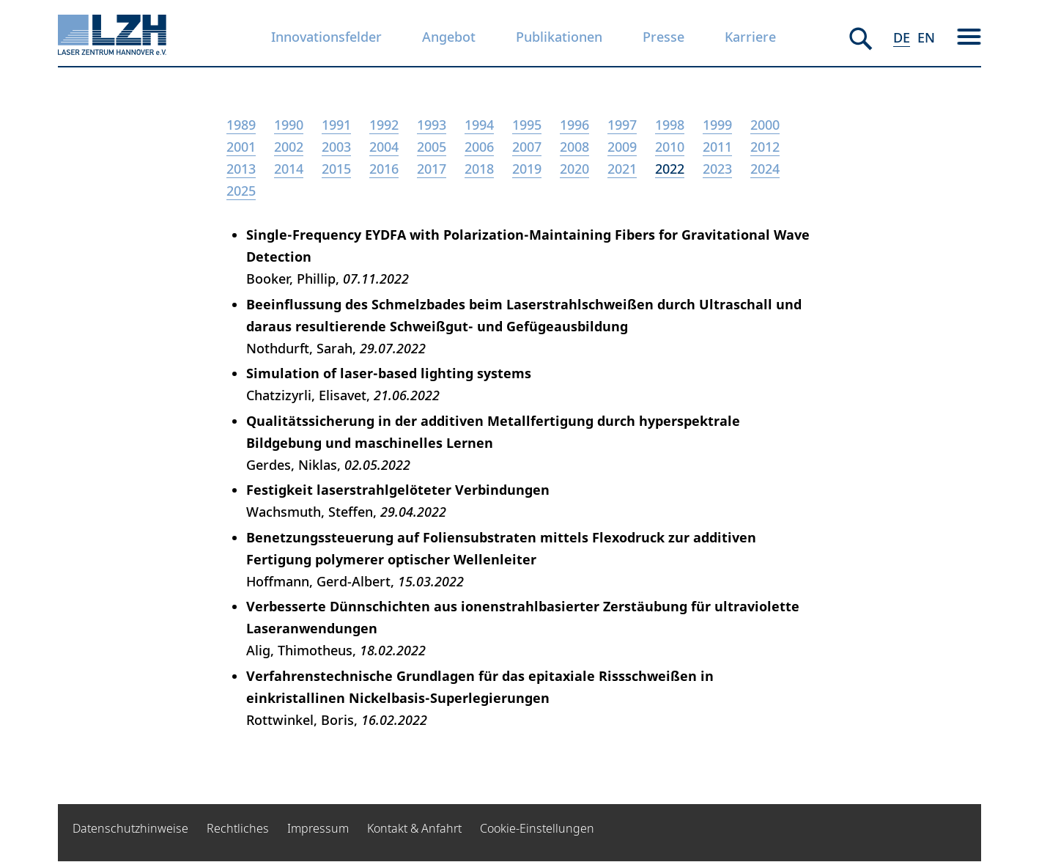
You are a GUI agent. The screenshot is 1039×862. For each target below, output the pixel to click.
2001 (241, 146)
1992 (384, 124)
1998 (669, 124)
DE (901, 37)
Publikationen (559, 36)
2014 (288, 168)
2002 (288, 146)
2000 (765, 124)
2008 (574, 146)
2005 (431, 146)
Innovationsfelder (326, 36)
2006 (479, 146)
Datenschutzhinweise (130, 828)
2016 (384, 168)
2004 (384, 146)
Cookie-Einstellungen (537, 828)
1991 (336, 124)
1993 (431, 124)
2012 (765, 146)
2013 (241, 168)
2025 (241, 190)
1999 (717, 124)
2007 (526, 146)
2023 (717, 168)
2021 (622, 168)
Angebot (449, 36)
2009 (622, 146)
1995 (526, 124)
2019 (526, 168)
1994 (479, 124)
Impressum (318, 828)
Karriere (750, 36)
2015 (336, 168)
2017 (431, 168)
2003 (336, 146)
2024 (765, 168)
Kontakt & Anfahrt (414, 828)
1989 (241, 124)
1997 (622, 124)
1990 (288, 124)
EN (926, 37)
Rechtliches (238, 828)
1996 (574, 124)
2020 (574, 168)
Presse (663, 36)
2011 (717, 146)
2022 (669, 168)
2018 (479, 168)
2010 (669, 146)
